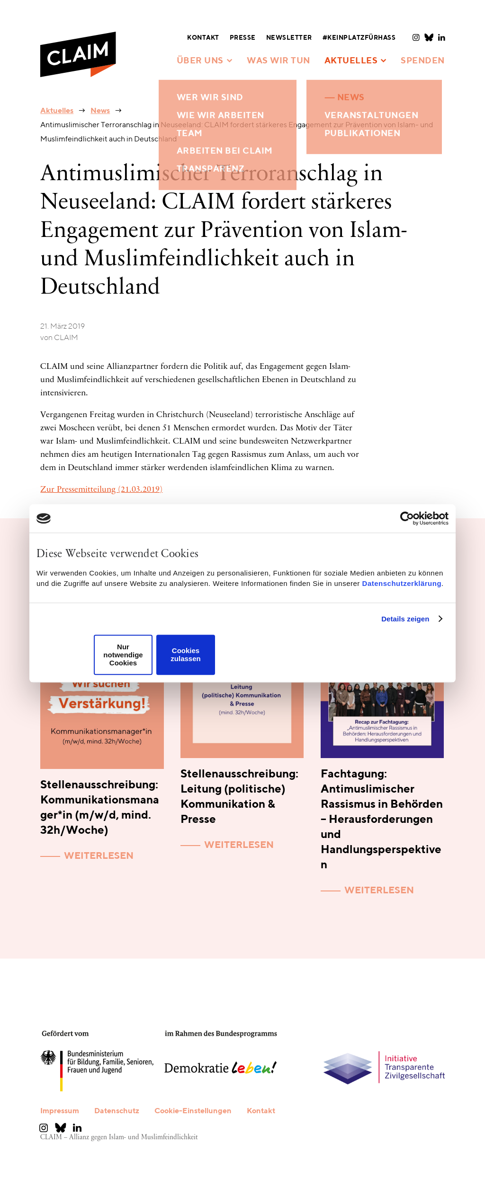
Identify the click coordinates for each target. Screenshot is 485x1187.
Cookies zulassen (185, 655)
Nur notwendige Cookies (123, 655)
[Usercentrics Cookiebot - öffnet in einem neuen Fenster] (407, 518)
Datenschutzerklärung (402, 583)
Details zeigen (405, 619)
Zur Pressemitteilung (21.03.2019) (101, 490)
